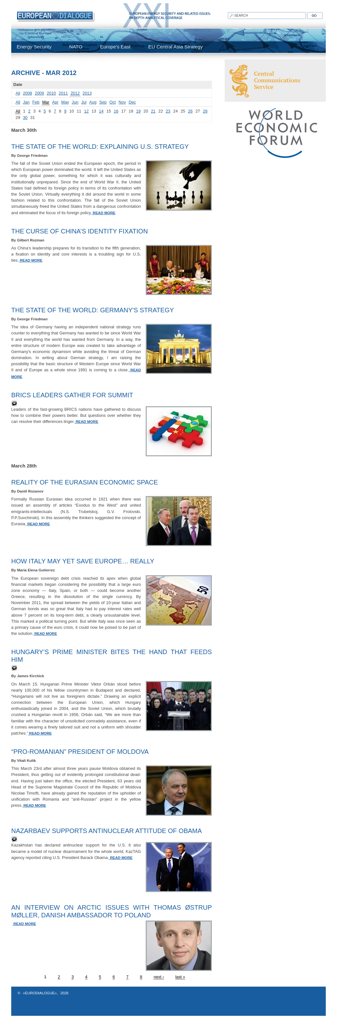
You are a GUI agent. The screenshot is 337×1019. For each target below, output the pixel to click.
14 (101, 111)
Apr (55, 102)
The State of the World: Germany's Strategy (92, 310)
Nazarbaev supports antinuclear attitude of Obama (106, 830)
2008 (27, 93)
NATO (75, 46)
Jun (75, 102)
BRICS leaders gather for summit (72, 395)
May (65, 102)
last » (180, 977)
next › (159, 977)
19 (138, 111)
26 (190, 111)
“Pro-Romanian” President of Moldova (80, 751)
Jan (26, 102)
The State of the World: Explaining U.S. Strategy (100, 146)
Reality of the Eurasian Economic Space (84, 482)
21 (153, 111)
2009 (39, 93)
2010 (51, 93)
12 (86, 111)
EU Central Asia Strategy (175, 46)
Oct (112, 102)
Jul (83, 102)
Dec (132, 102)
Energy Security (34, 46)
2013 (86, 93)
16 (116, 111)
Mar (45, 102)
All (18, 93)
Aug (93, 102)
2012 (75, 93)
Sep (103, 102)
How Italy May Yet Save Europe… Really (82, 561)
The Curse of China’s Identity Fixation (79, 231)
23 (168, 111)
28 (205, 111)
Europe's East (115, 46)
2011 (63, 93)
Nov (122, 102)
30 (25, 117)
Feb (35, 102)
